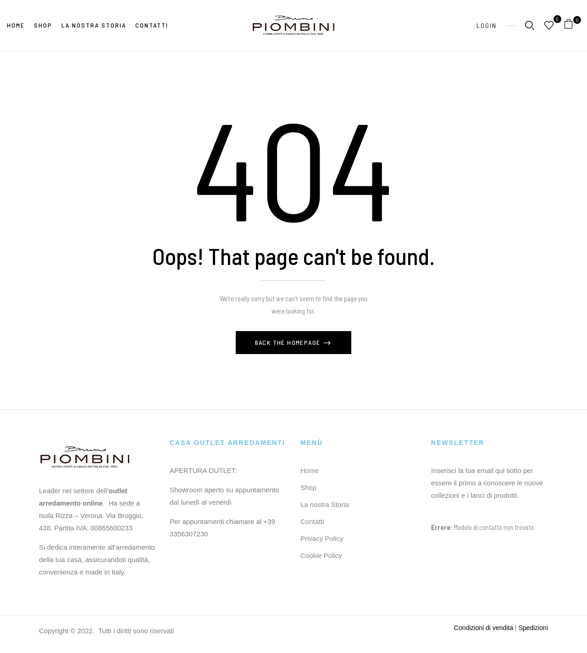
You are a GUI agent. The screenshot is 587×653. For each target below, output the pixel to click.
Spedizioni (533, 627)
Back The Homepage (288, 342)
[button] (572, 25)
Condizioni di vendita (483, 627)
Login (486, 25)
